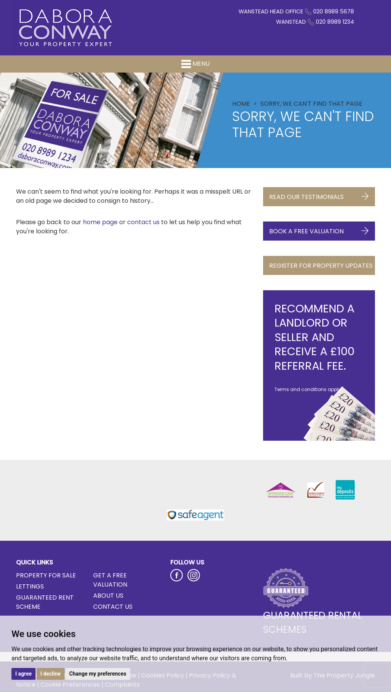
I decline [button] (50, 674)
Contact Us (112, 606)
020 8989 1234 (335, 22)
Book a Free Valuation (319, 229)
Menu (195, 64)
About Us (108, 595)
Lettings (30, 586)
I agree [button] (23, 674)
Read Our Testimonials (319, 195)
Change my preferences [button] (97, 674)
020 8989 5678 (333, 11)
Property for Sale (46, 575)
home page (100, 222)
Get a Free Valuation (110, 580)
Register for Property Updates (321, 268)
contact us (143, 222)
